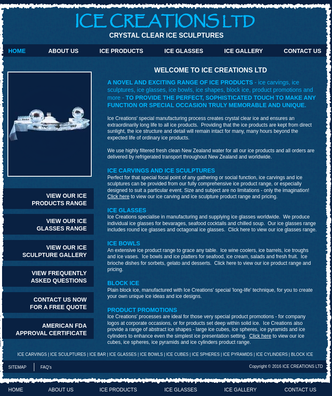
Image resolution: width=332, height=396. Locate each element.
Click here (118, 196)
